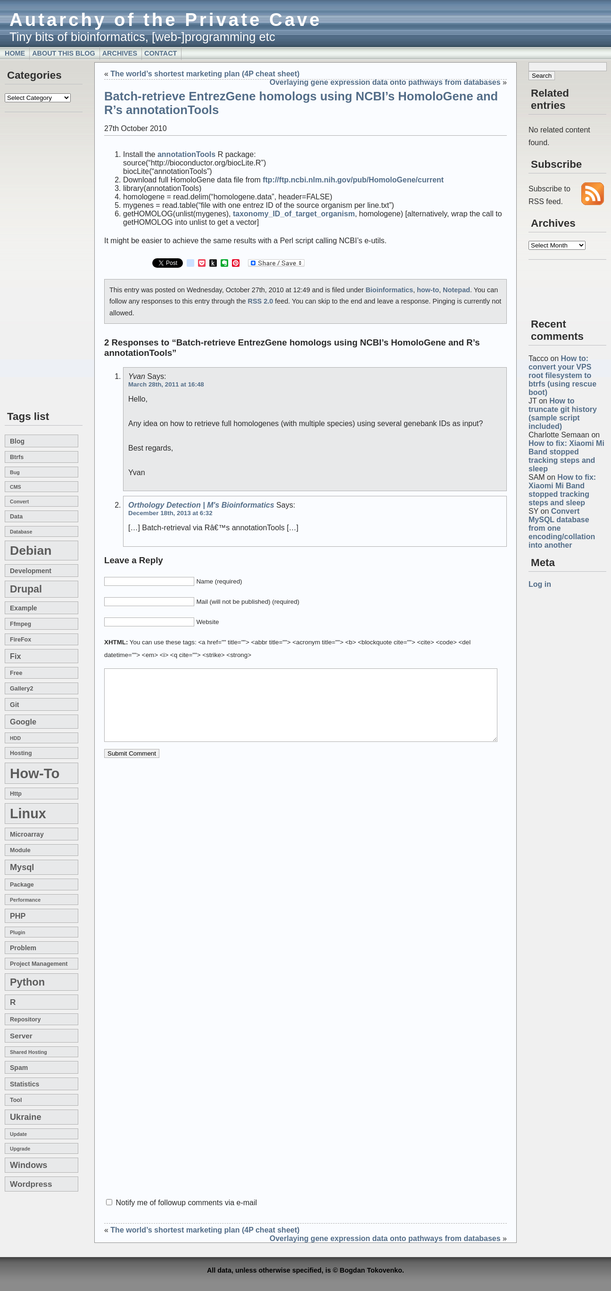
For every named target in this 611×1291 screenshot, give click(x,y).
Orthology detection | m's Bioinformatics (201, 505)
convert (19, 501)
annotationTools (186, 154)
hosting (21, 753)
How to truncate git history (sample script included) (562, 413)
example (23, 608)
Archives (119, 53)
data (16, 516)
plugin (17, 932)
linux (28, 813)
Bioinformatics (389, 290)
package (22, 884)
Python (27, 982)
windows (28, 1165)
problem (23, 948)
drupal (26, 589)
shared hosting (28, 1052)
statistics (24, 1084)
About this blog (63, 53)
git (14, 704)
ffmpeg (20, 624)
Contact (160, 53)
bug (15, 472)
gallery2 (21, 688)
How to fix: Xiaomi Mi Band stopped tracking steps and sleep (566, 456)
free (16, 673)
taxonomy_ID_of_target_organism (294, 214)
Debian (30, 550)
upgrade (20, 1148)
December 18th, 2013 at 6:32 (170, 513)
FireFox (20, 639)
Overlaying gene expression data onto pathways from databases (385, 82)
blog (17, 441)
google (23, 721)
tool (16, 1100)
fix (15, 656)
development (30, 571)
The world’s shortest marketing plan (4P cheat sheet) (204, 74)
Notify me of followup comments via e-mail (186, 1203)
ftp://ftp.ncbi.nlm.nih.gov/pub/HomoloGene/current (353, 180)
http (16, 793)
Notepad (456, 290)
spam (19, 1067)
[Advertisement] (33, 262)
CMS (15, 487)
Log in (539, 584)
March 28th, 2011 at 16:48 (166, 384)
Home (15, 53)
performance (25, 900)
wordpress (31, 1184)
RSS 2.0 (260, 301)
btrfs (17, 457)
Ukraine (25, 1117)
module (20, 850)
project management (38, 964)
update (18, 1134)
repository (25, 1019)
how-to (34, 773)
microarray (27, 834)
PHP (17, 916)
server (21, 1036)
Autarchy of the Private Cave (165, 19)
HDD (15, 738)
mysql (22, 867)
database (21, 531)
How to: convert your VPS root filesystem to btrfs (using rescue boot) (562, 375)
